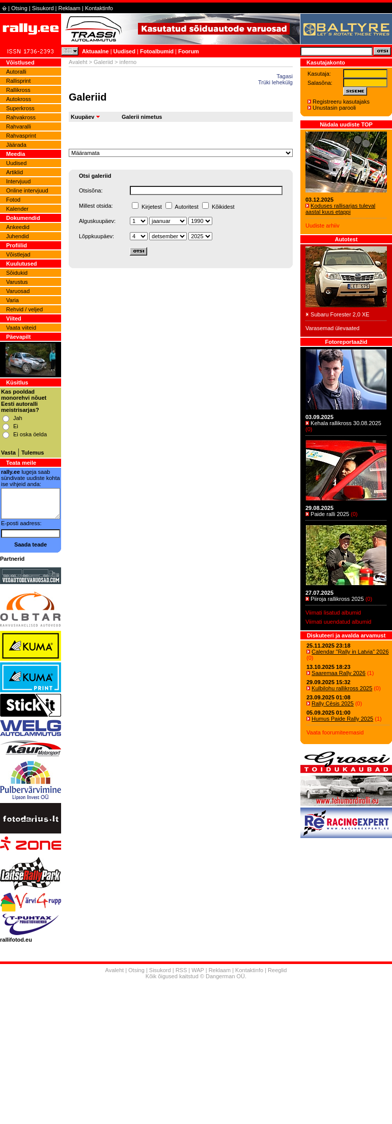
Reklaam (69, 8)
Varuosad (18, 291)
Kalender (17, 209)
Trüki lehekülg (275, 82)
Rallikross (18, 90)
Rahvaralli (18, 126)
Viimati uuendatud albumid (338, 622)
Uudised (124, 51)
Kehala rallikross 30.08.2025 (346, 423)
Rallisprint (18, 81)
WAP (197, 970)
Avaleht (78, 62)
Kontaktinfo (99, 8)
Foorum (188, 51)
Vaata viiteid (21, 328)
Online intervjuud (27, 190)
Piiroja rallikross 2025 (337, 599)
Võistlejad (18, 254)
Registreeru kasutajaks (341, 102)
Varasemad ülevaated (332, 328)
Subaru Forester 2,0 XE (340, 314)
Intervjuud (18, 181)
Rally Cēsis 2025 (333, 703)
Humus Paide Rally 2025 (342, 719)
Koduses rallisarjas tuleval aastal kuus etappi (340, 209)
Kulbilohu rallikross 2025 (342, 688)
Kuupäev (82, 117)
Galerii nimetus (142, 117)
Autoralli (16, 72)
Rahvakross (21, 117)
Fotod (13, 200)
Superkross (20, 108)
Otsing (19, 8)
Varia (12, 300)
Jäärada (16, 145)
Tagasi (284, 76)
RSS (181, 970)
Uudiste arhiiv (322, 225)
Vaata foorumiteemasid (334, 732)
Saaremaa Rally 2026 (339, 673)
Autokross (18, 99)
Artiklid (14, 172)
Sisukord (43, 8)
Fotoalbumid (157, 51)
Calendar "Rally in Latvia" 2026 (350, 652)
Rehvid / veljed (24, 309)
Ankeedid (18, 227)
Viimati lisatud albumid (333, 612)
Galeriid (103, 62)
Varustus (17, 282)
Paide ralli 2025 (330, 514)
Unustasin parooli (334, 108)
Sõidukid (16, 273)
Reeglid (277, 970)
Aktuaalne (95, 51)
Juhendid (17, 236)
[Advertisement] (196, 1053)
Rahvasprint (21, 136)
